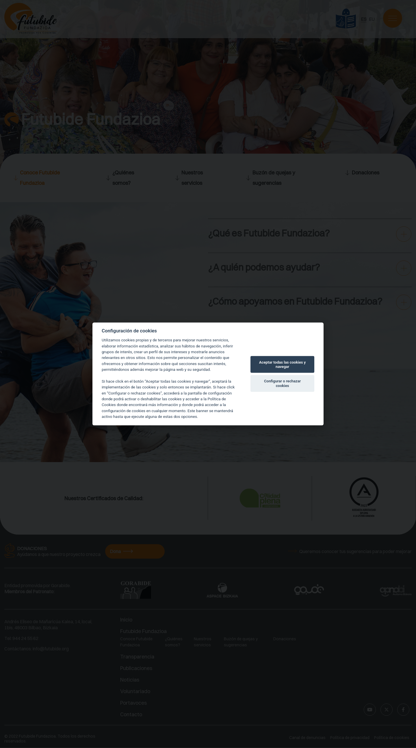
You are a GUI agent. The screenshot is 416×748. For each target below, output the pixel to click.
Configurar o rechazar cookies (282, 383)
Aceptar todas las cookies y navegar (282, 364)
